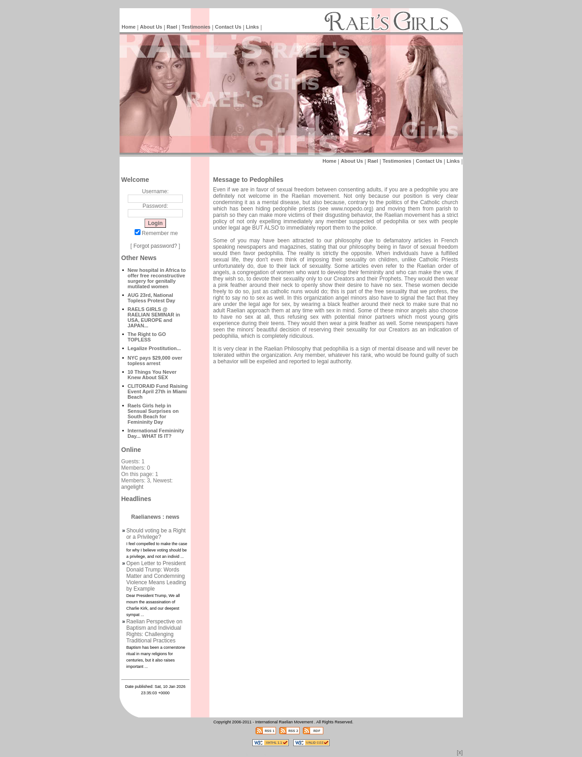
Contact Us (228, 27)
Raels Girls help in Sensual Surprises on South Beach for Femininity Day (153, 414)
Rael (172, 27)
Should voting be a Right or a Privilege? (156, 533)
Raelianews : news (155, 517)
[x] (460, 752)
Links (252, 27)
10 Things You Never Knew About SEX (152, 374)
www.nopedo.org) (352, 209)
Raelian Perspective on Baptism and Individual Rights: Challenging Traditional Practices (154, 631)
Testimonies (196, 27)
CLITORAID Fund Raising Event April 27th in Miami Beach (158, 391)
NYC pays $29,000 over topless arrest (155, 360)
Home (129, 27)
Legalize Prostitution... (154, 348)
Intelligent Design (191, 754)
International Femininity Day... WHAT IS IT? (156, 433)
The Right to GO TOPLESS (147, 336)
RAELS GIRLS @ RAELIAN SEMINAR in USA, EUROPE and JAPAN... (154, 317)
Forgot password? (155, 246)
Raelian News (223, 754)
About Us (151, 27)
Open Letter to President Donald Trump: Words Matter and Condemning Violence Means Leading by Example (156, 576)
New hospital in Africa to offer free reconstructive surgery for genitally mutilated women (157, 278)
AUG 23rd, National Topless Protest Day (152, 297)
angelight (132, 487)
